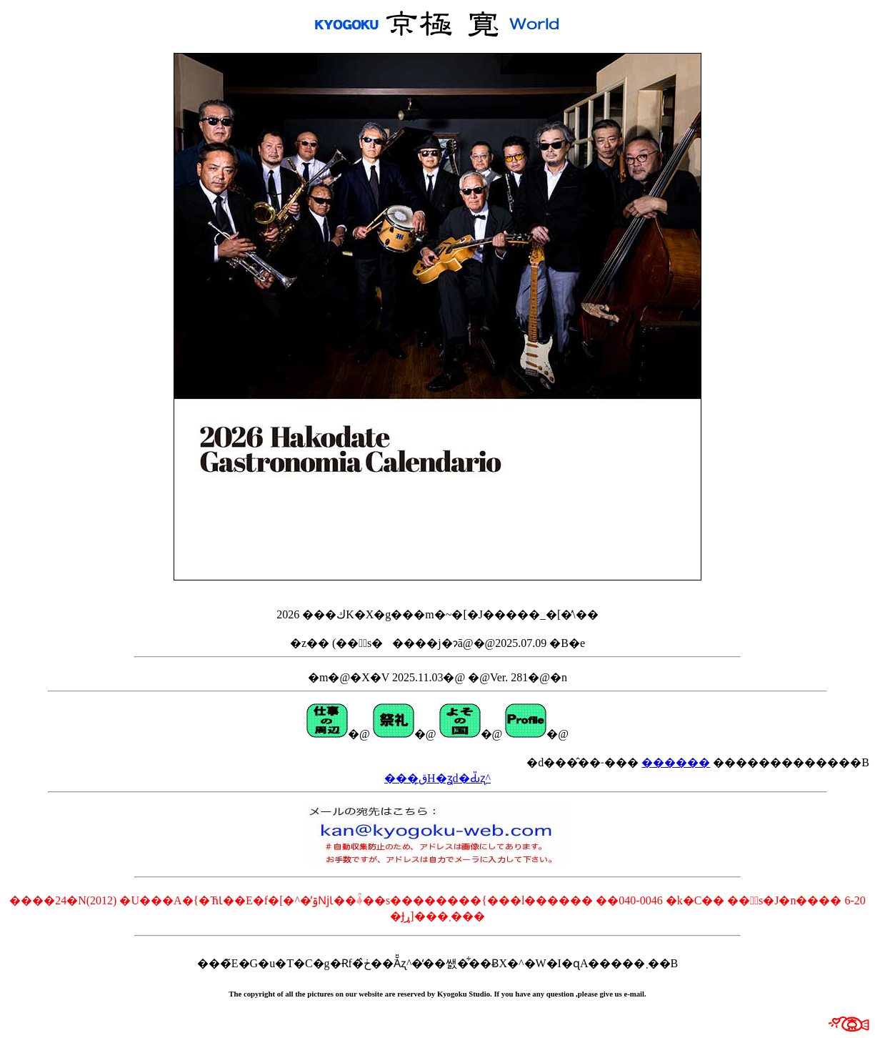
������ (675, 762)
